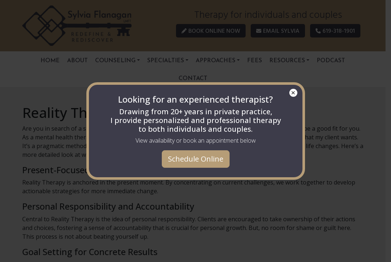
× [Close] (293, 93)
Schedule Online (195, 159)
